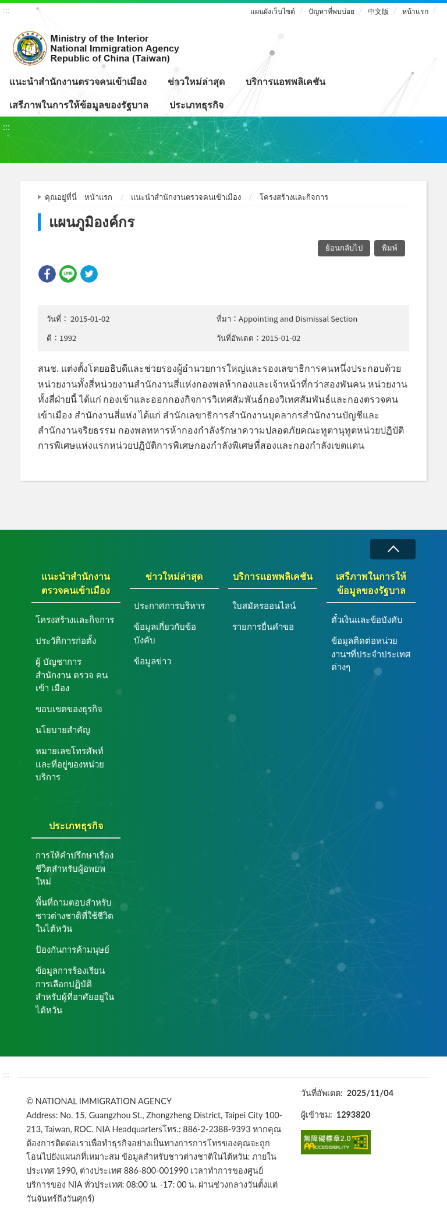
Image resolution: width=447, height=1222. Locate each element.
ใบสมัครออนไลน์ (264, 605)
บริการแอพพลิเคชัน (285, 81)
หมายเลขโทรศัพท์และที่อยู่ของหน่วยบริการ (70, 763)
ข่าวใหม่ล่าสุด (196, 81)
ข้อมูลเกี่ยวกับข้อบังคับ (165, 633)
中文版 (378, 11)
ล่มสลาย (393, 549)
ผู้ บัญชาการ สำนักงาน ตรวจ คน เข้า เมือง (72, 674)
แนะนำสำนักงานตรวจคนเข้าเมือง (78, 81)
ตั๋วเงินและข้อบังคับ (367, 619)
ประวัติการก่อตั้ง (66, 640)
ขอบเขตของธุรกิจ (69, 708)
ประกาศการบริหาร (169, 605)
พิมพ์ (390, 247)
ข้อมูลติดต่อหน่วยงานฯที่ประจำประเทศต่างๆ (371, 653)
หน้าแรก (415, 11)
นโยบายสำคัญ (63, 729)
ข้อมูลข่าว (152, 661)
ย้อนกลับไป (344, 247)
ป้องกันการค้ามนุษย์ (72, 949)
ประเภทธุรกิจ (196, 104)
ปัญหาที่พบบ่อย (331, 11)
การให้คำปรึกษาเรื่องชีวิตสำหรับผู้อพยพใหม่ (74, 868)
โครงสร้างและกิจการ (294, 197)
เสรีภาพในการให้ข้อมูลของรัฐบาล (78, 104)
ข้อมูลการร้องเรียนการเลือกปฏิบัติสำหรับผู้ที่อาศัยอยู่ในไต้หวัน (75, 990)
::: (6, 9)
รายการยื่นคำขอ (263, 626)
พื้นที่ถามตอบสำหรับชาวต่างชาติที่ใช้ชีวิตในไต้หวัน (74, 915)
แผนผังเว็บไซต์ (272, 11)
